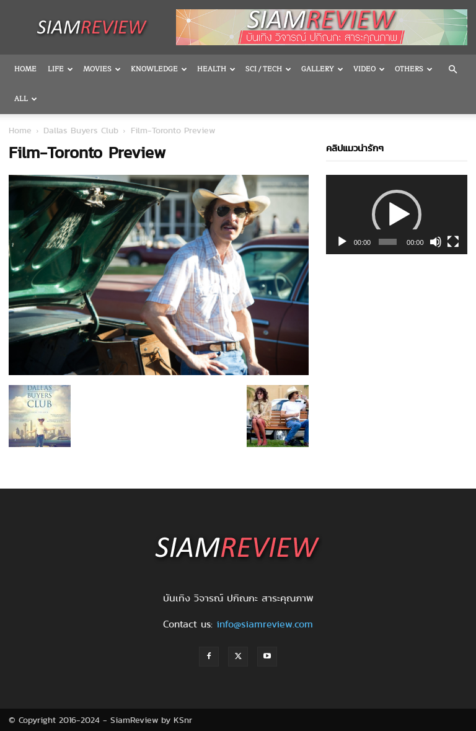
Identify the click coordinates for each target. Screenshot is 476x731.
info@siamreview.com (264, 624)
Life (60, 69)
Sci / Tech (268, 69)
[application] (396, 214)
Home (25, 69)
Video (369, 69)
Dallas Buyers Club (80, 130)
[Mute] (436, 242)
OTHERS (414, 69)
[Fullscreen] (453, 242)
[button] (452, 69)
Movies (102, 69)
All (25, 99)
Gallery (322, 69)
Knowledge (159, 69)
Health (216, 69)
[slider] (388, 242)
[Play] (342, 242)
